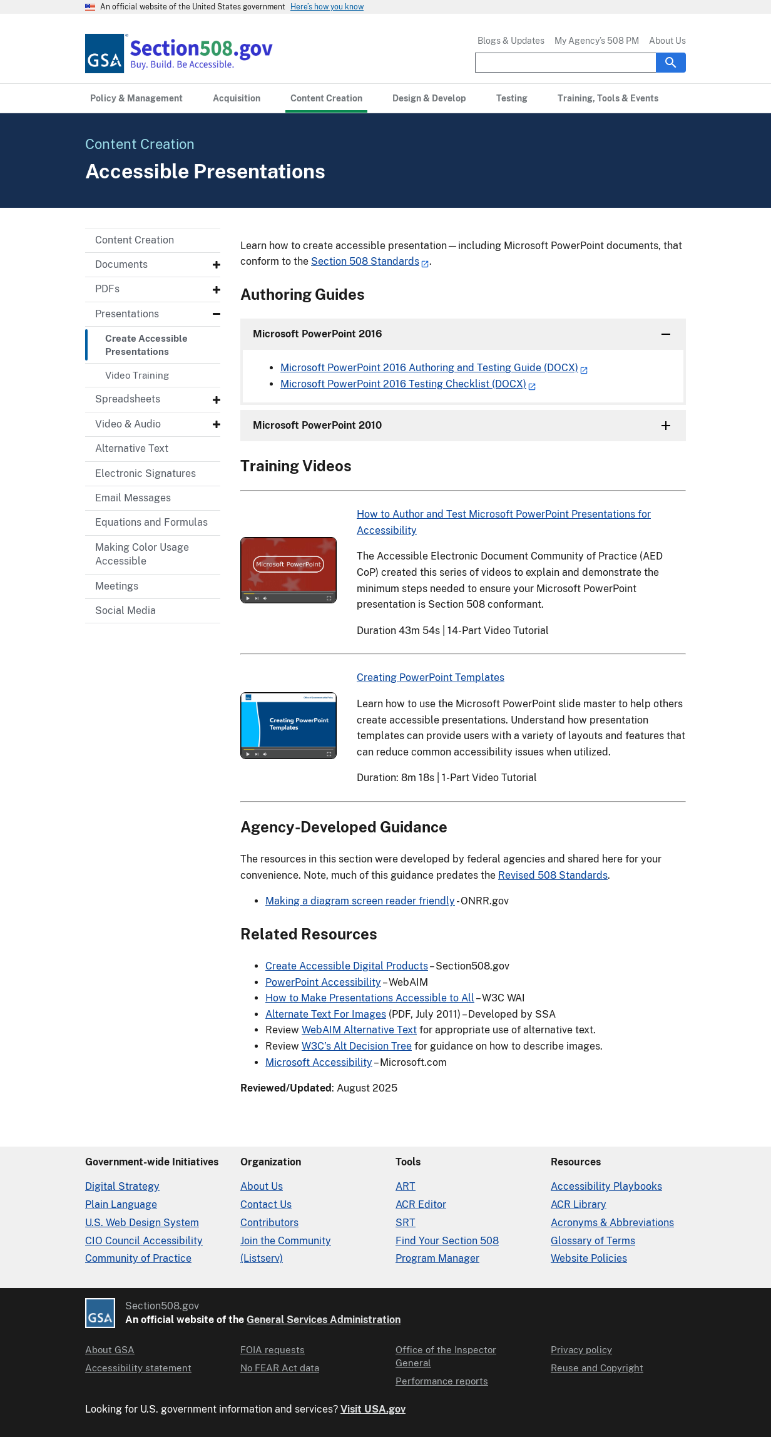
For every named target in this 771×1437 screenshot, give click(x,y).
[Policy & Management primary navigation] (136, 98)
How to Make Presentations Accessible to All (369, 998)
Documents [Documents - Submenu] (121, 264)
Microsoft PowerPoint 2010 (317, 425)
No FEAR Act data (279, 1368)
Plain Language (121, 1204)
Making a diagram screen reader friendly (360, 901)
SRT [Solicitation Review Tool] (406, 1223)
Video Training (137, 375)
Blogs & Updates (510, 40)
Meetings (116, 586)
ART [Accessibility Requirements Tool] (406, 1186)
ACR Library (578, 1204)
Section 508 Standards (365, 261)
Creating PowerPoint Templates (430, 677)
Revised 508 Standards (553, 875)
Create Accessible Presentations (146, 345)
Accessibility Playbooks (606, 1186)
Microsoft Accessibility (318, 1062)
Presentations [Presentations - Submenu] (127, 314)
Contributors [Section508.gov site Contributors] (269, 1223)
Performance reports (442, 1381)
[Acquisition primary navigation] (236, 98)
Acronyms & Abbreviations (612, 1223)
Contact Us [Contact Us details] (266, 1204)
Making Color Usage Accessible (142, 554)
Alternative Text (131, 448)
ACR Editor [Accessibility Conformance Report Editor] (421, 1204)
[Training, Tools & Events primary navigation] (608, 98)
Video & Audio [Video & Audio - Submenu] (128, 424)
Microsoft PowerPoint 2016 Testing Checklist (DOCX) (403, 384)
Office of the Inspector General (446, 1356)
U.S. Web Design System (142, 1223)
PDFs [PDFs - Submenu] (107, 289)
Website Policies (589, 1258)
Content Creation (134, 240)
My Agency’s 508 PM (596, 40)
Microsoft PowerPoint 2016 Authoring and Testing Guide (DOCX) (429, 368)
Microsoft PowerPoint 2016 (317, 334)
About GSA (110, 1349)
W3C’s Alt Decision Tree (357, 1046)
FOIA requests (272, 1349)
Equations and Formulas (151, 522)
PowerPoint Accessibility (323, 982)
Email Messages (133, 498)
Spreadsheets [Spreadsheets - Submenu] (127, 399)
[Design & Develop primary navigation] (429, 98)
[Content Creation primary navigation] (326, 98)
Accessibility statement (138, 1368)
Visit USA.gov (373, 1409)
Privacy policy (581, 1349)
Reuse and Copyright (597, 1368)
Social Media (125, 610)
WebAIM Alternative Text (359, 1030)
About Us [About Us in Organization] (261, 1186)
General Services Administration (324, 1320)
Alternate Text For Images (325, 1014)
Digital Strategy (122, 1186)
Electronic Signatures (145, 473)
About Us (667, 40)
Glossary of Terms (593, 1241)
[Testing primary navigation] (512, 98)
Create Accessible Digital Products (346, 966)
